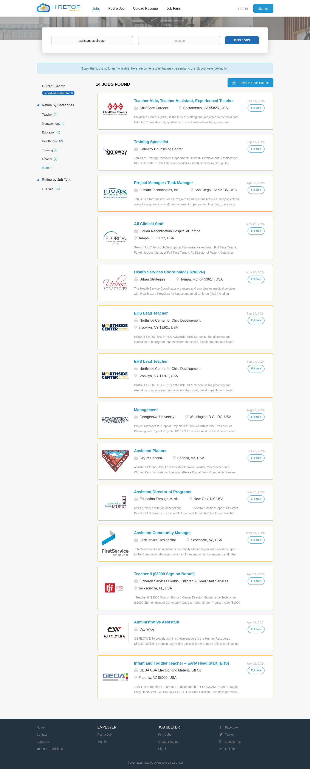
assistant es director (57, 93)
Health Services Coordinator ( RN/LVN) (169, 272)
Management (146, 410)
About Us (43, 741)
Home (41, 727)
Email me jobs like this (254, 83)
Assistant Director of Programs (162, 492)
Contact (42, 734)
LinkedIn (231, 748)
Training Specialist (151, 142)
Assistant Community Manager (162, 533)
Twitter (229, 734)
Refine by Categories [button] (57, 105)
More (45, 167)
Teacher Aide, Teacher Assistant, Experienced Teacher (184, 101)
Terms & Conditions (50, 748)
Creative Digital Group (170, 762)
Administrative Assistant (156, 622)
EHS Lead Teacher (151, 313)
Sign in (242, 8)
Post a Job (105, 734)
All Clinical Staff (149, 224)
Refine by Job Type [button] (56, 179)
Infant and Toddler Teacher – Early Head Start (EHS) (181, 663)
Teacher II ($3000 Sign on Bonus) (164, 574)
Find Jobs (242, 40)
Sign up (263, 8)
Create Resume (168, 741)
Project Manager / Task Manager (163, 183)
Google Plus (233, 741)
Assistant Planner (150, 451)
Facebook (231, 727)
